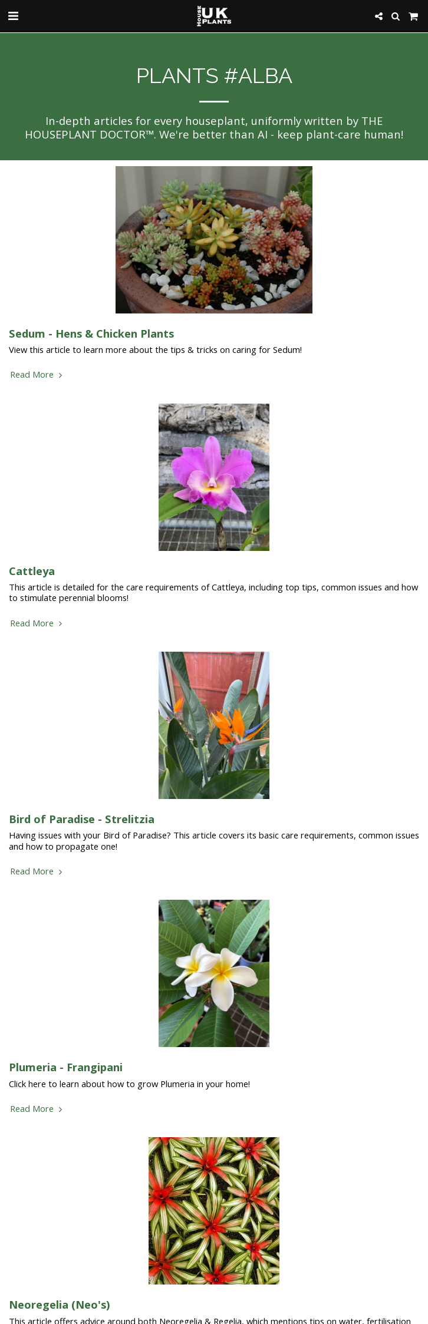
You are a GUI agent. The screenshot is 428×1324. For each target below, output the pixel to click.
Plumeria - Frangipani (66, 1066)
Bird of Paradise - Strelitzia (81, 818)
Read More (37, 374)
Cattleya (32, 570)
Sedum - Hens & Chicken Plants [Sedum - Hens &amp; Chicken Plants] (91, 333)
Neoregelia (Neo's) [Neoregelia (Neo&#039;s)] (59, 1304)
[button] (13, 16)
